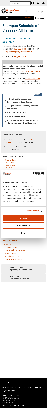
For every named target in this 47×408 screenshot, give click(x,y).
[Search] (32, 3)
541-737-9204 (19, 405)
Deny (23, 233)
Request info (40, 18)
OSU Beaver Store (32, 78)
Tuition (12, 247)
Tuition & (10, 244)
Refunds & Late (12, 256)
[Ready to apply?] (23, 268)
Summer (10, 165)
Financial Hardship (13, 259)
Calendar (28, 18)
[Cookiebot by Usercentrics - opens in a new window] (33, 173)
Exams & (11, 240)
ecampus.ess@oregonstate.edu (17, 51)
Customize (23, 225)
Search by (11, 160)
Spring (10, 163)
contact (20, 83)
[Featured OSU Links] (38, 3)
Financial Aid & (15, 250)
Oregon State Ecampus (10, 395)
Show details (33, 211)
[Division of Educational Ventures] (43, 3)
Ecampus (40, 11)
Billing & (11, 253)
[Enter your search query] (20, 3)
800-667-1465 (20, 48)
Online (28, 11)
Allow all (23, 218)
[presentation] (38, 3)
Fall (9, 167)
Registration (20, 56)
